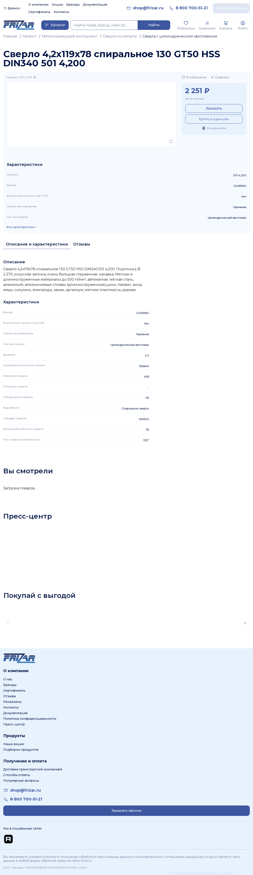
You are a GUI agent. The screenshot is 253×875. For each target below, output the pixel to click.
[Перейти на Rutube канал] (8, 839)
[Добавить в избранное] (194, 77)
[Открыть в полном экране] (170, 141)
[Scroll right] (245, 623)
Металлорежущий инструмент (69, 36)
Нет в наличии (194, 98)
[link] (148, 8)
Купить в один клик (214, 119)
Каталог (30, 36)
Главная (10, 36)
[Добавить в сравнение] (219, 77)
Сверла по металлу (120, 36)
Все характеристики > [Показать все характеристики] (22, 227)
